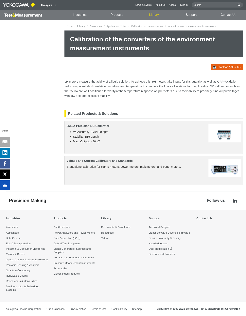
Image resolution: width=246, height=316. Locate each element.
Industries (79, 14)
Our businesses (55, 308)
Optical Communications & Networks (27, 259)
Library (154, 14)
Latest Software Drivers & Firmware (169, 232)
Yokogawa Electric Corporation (24, 308)
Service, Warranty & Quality (165, 238)
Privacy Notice (77, 308)
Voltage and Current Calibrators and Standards (100, 160)
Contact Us (228, 14)
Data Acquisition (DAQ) (67, 238)
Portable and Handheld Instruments (74, 257)
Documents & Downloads (116, 227)
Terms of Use (99, 308)
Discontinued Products (67, 273)
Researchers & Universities (21, 281)
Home (69, 26)
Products (117, 14)
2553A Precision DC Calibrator (88, 126)
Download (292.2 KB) (227, 67)
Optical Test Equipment (67, 243)
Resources (96, 26)
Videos (105, 238)
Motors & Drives (15, 254)
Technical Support (159, 227)
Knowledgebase (158, 243)
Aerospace (12, 227)
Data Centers (13, 238)
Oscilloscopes (62, 227)
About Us (161, 5)
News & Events (143, 5)
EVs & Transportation (18, 243)
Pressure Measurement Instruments (74, 263)
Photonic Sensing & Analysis (22, 265)
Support (191, 14)
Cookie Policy (119, 308)
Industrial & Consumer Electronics (25, 248)
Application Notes (116, 26)
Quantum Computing (18, 270)
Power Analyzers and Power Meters (74, 232)
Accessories (61, 268)
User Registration (159, 248)
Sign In (184, 5)
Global (172, 5)
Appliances (12, 232)
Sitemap (137, 308)
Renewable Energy (17, 275)
